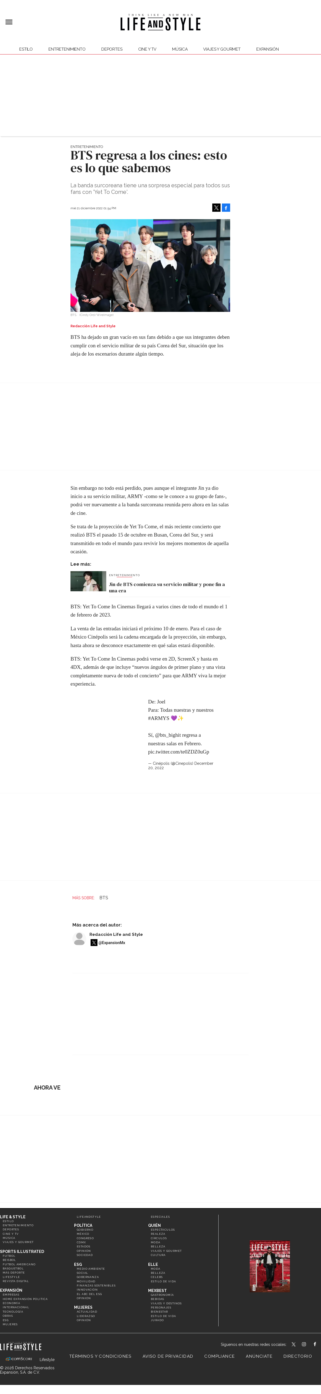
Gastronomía (162, 1294)
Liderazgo (86, 1316)
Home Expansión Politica (25, 1298)
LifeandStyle (89, 1216)
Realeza (158, 1233)
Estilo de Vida (163, 1316)
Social (82, 1272)
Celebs (157, 1276)
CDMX (81, 1242)
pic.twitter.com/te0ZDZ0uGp (178, 752)
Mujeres (10, 1324)
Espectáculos (163, 1229)
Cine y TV (147, 49)
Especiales (160, 1216)
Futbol (9, 1255)
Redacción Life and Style (116, 934)
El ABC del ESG (89, 1294)
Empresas (11, 1294)
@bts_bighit (168, 735)
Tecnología (13, 1311)
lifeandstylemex (309, 1345)
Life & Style (13, 1217)
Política (83, 1225)
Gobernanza (88, 1276)
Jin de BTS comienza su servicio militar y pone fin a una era (167, 587)
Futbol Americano (19, 1264)
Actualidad (87, 1311)
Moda (156, 1242)
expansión (267, 49)
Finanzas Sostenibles (96, 1285)
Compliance (219, 1356)
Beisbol (9, 1259)
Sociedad (85, 1254)
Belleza (158, 1246)
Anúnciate (259, 1356)
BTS (103, 897)
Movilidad (86, 1281)
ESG (6, 1320)
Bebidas (157, 1298)
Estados (84, 1246)
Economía (11, 1303)
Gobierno (85, 1229)
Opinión (84, 1250)
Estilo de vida (163, 1281)
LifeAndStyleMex (320, 1345)
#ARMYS (158, 718)
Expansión (11, 1290)
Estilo (26, 49)
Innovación (87, 1289)
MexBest (157, 1290)
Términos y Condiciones (100, 1356)
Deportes (112, 49)
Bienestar (159, 1311)
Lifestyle (11, 1276)
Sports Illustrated (22, 1251)
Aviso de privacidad (168, 1356)
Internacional (16, 1307)
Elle (153, 1264)
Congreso (85, 1238)
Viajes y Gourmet (222, 49)
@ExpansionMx (112, 943)
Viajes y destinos (166, 1303)
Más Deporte (14, 1272)
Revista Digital (16, 1281)
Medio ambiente (91, 1268)
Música (179, 49)
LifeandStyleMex (294, 1345)
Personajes (161, 1307)
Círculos (159, 1238)
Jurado (157, 1320)
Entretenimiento (67, 49)
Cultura (158, 1254)
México (83, 1233)
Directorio (298, 1356)
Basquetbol (13, 1268)
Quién (154, 1225)
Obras (8, 1315)
